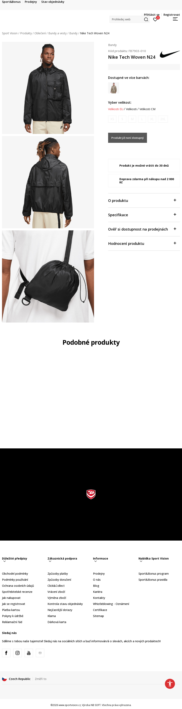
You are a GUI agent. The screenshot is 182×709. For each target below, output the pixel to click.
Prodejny (99, 573)
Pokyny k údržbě (12, 616)
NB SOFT (96, 705)
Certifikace (100, 610)
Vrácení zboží (56, 592)
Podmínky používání (15, 580)
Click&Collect (56, 586)
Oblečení (40, 33)
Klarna (52, 616)
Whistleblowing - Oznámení (111, 604)
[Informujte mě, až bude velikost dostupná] (112, 119)
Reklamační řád (12, 622)
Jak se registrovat (13, 604)
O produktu (142, 200)
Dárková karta (57, 622)
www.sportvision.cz (70, 705)
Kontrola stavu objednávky (65, 604)
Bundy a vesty (57, 33)
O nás (97, 580)
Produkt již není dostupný (127, 138)
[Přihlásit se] (155, 19)
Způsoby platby (58, 573)
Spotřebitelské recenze (17, 592)
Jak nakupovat (11, 598)
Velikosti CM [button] (147, 109)
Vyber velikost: (119, 102)
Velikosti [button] (131, 109)
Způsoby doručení (59, 580)
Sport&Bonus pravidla (153, 580)
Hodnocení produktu (142, 243)
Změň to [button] (41, 679)
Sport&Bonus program (154, 573)
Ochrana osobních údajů (18, 586)
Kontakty (99, 598)
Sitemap (98, 616)
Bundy (73, 33)
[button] (130, 19)
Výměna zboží (57, 598)
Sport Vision (10, 33)
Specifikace (142, 214)
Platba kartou (11, 610)
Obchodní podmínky (15, 573)
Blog (96, 586)
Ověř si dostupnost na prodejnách (142, 229)
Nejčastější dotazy (60, 610)
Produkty (26, 33)
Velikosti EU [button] (115, 109)
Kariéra (97, 592)
